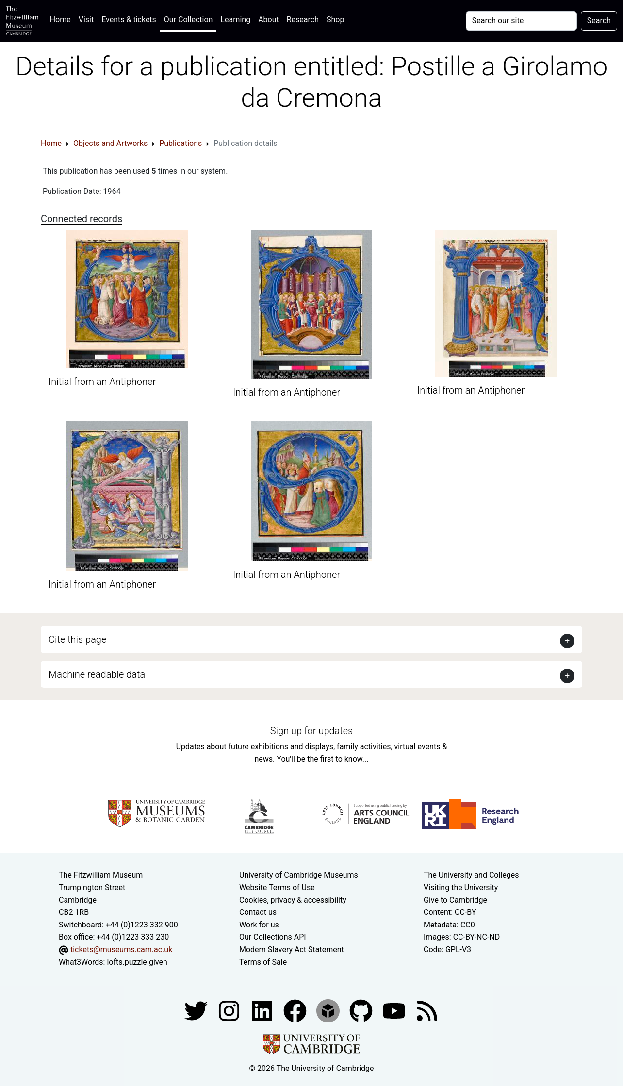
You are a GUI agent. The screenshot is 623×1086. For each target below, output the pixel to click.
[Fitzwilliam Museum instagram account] (229, 1010)
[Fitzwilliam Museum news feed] (427, 1010)
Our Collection (188, 19)
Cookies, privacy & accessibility (292, 900)
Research (303, 19)
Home (62, 18)
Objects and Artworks (110, 143)
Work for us (259, 924)
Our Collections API (272, 937)
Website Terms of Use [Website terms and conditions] (277, 887)
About (268, 19)
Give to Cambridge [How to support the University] (455, 900)
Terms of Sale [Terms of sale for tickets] (263, 962)
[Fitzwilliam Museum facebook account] (262, 1010)
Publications (180, 143)
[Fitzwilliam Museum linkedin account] (295, 1010)
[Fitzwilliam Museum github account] (361, 1010)
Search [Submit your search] (599, 20)
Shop (335, 19)
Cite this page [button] (77, 639)
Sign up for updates (311, 730)
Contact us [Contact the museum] (258, 912)
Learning (235, 19)
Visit (86, 19)
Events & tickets (128, 19)
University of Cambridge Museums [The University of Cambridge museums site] (298, 874)
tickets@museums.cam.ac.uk (121, 949)
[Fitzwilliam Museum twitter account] (196, 1010)
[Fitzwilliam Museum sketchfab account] (328, 1010)
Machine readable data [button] (97, 674)
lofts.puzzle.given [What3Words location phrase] (137, 962)
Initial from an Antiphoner (102, 381)
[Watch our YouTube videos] (394, 1010)
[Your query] (521, 21)
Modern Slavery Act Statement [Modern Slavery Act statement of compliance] (291, 949)
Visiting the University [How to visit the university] (461, 887)
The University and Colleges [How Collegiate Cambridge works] (471, 874)
